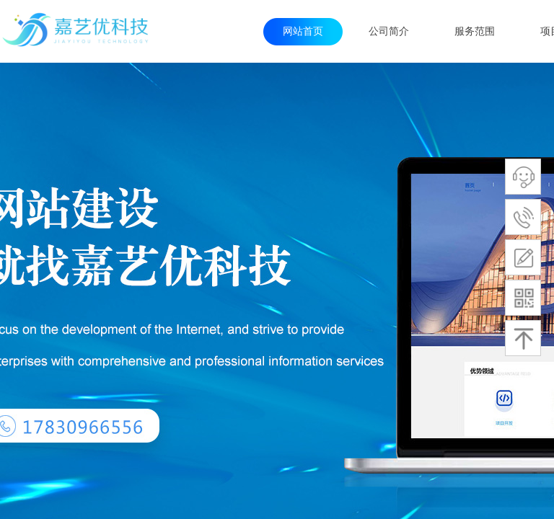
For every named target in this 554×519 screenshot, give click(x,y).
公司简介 (389, 31)
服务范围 (474, 31)
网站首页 (303, 31)
